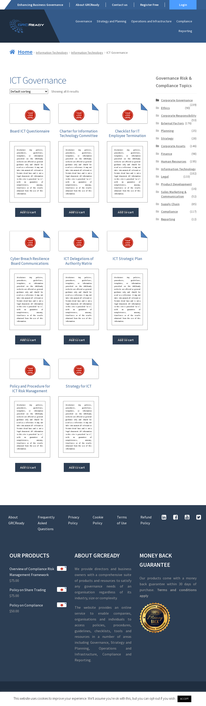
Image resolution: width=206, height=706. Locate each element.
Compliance (184, 21)
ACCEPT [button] (184, 698)
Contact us (120, 5)
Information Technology (52, 53)
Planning (167, 131)
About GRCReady (87, 5)
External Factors (172, 123)
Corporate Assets (173, 146)
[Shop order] (28, 91)
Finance (166, 154)
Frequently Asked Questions (46, 523)
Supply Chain (170, 204)
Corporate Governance (177, 100)
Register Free (149, 5)
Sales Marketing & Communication (174, 194)
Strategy (167, 138)
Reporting (185, 31)
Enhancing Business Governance (40, 5)
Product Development (176, 184)
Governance (84, 21)
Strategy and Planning (111, 21)
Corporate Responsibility (178, 116)
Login (183, 5)
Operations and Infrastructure (151, 21)
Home (25, 51)
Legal (165, 176)
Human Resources (173, 161)
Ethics (165, 108)
